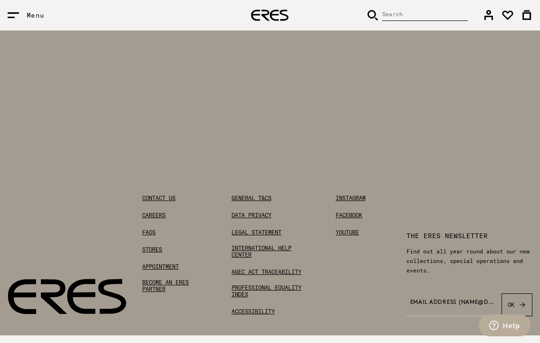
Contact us (158, 198)
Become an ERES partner (165, 286)
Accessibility (253, 311)
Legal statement (256, 232)
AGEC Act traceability (266, 272)
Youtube (347, 232)
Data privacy (251, 215)
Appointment (160, 266)
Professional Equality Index (266, 291)
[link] (488, 15)
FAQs (148, 232)
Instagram (351, 198)
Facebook (349, 215)
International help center (261, 251)
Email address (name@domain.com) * (453, 302)
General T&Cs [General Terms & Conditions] (251, 198)
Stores (152, 249)
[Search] (417, 15)
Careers (153, 215)
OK (517, 305)
